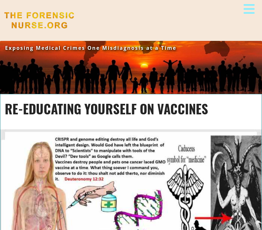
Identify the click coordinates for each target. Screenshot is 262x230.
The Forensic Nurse (27, 33)
